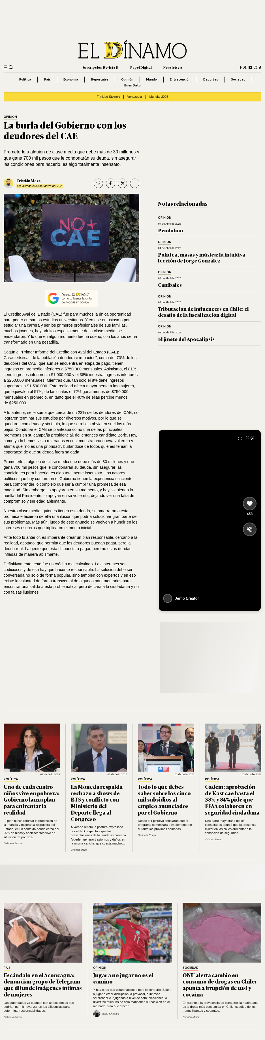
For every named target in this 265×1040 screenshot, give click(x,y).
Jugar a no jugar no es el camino (123, 978)
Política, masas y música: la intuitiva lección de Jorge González (201, 257)
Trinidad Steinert (108, 96)
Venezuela (134, 96)
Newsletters (173, 67)
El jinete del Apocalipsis (186, 338)
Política (25, 79)
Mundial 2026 (158, 96)
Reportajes (99, 79)
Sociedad (238, 79)
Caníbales (170, 284)
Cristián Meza (28, 180)
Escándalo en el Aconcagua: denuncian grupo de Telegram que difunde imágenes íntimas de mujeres (43, 984)
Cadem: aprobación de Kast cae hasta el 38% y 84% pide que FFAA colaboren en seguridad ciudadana (232, 799)
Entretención (180, 79)
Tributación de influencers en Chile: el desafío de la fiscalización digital (203, 311)
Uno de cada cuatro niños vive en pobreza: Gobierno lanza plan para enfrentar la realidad (32, 799)
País (47, 79)
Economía (70, 79)
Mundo (151, 79)
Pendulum (170, 230)
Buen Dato (132, 85)
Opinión (127, 79)
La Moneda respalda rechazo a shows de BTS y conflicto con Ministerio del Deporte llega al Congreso (97, 803)
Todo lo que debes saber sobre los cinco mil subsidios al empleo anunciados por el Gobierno (164, 799)
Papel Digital (141, 67)
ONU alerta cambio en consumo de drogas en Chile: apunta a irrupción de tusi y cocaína (220, 984)
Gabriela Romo (13, 843)
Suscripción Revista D (100, 67)
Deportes (210, 79)
